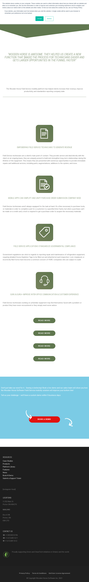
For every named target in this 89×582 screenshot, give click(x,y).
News (5, 473)
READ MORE (44, 320)
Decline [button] (49, 18)
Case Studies (8, 461)
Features (6, 470)
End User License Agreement (59, 573)
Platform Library (9, 467)
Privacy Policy (24, 573)
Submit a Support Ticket (12, 478)
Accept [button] (39, 18)
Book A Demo (8, 475)
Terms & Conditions (39, 573)
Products (6, 464)
